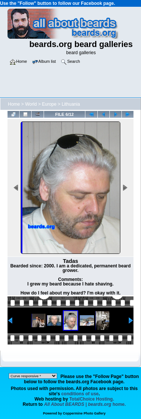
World (31, 104)
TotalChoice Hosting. (91, 399)
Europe (49, 104)
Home (14, 104)
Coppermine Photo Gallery (84, 413)
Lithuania (71, 104)
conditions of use (80, 393)
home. (85, 404)
